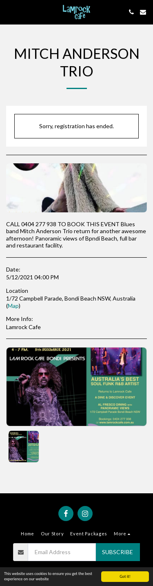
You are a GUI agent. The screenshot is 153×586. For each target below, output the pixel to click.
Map (13, 305)
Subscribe (117, 551)
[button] (9, 12)
